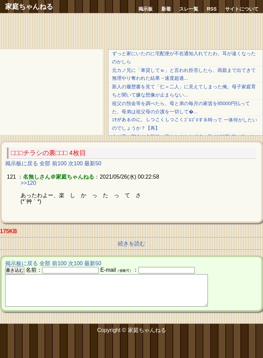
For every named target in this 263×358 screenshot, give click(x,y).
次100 (75, 163)
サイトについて (242, 9)
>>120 (28, 183)
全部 (44, 163)
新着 (166, 9)
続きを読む (131, 243)
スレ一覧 (188, 9)
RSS (212, 9)
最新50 (92, 163)
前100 (59, 163)
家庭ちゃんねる (29, 6)
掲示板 (145, 9)
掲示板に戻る (21, 163)
